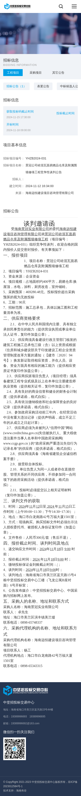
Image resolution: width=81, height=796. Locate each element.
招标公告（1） (18, 86)
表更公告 (43, 86)
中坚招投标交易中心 (18, 702)
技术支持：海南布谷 (15, 790)
